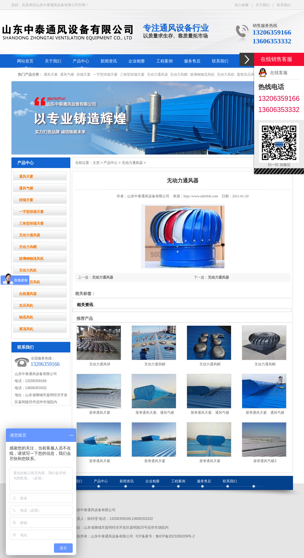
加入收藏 (242, 5)
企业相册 (136, 61)
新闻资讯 (109, 61)
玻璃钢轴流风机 (202, 74)
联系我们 (284, 5)
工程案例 (164, 61)
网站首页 (25, 61)
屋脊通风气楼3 (264, 461)
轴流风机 (26, 317)
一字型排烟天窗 (105, 74)
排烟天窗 (84, 74)
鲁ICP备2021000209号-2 (175, 536)
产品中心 (81, 61)
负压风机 (26, 305)
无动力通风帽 (154, 364)
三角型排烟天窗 (132, 74)
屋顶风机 (26, 329)
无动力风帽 (179, 74)
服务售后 (192, 61)
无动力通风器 (157, 74)
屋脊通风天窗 (99, 413)
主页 (96, 163)
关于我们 (263, 5)
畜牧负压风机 (247, 74)
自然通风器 (28, 294)
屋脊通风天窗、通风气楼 (154, 413)
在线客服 (279, 72)
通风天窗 (51, 74)
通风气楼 (67, 74)
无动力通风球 (99, 364)
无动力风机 (226, 74)
